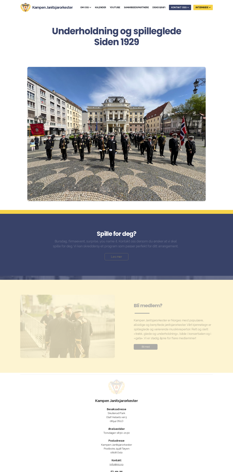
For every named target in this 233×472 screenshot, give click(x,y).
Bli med (145, 346)
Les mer (116, 257)
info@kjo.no (116, 464)
